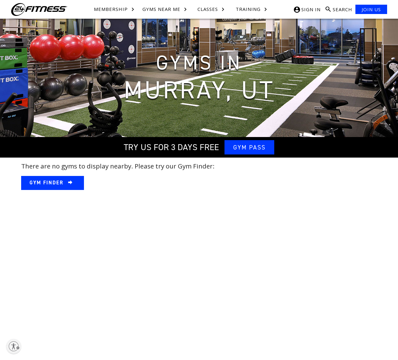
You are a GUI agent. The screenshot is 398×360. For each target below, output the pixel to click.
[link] (52, 183)
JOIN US (371, 9)
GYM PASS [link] (249, 147)
